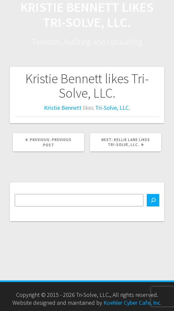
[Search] (153, 200)
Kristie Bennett (62, 107)
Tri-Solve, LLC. (112, 107)
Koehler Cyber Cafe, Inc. (132, 302)
